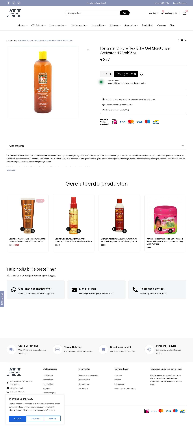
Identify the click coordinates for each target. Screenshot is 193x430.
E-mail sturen (87, 288)
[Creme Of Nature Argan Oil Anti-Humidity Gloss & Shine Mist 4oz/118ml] (73, 215)
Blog (172, 25)
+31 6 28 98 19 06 (161, 3)
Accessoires (130, 25)
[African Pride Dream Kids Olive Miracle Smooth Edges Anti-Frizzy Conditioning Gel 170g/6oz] (165, 215)
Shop (15, 40)
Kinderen (114, 25)
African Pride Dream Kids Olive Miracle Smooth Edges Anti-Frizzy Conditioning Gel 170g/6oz (165, 241)
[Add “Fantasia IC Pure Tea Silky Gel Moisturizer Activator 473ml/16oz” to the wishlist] (171, 74)
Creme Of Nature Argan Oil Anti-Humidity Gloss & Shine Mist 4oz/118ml (73, 239)
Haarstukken (98, 25)
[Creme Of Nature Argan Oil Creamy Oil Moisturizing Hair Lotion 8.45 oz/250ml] (119, 215)
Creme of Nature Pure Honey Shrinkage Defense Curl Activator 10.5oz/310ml (27, 239)
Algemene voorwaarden (89, 375)
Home (9, 40)
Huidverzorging (78, 25)
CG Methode (37, 25)
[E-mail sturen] (74, 289)
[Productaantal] (111, 74)
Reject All (35, 419)
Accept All (52, 419)
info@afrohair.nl (179, 3)
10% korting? (2, 299)
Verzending (83, 388)
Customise (17, 419)
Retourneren (84, 384)
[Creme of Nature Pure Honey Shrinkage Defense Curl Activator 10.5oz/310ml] (28, 215)
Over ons (161, 25)
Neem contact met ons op (125, 388)
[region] (34, 411)
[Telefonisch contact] (135, 289)
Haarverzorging (57, 25)
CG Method (48, 375)
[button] (168, 13)
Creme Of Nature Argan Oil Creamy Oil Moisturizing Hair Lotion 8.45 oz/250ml (119, 239)
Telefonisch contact (152, 288)
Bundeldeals (147, 25)
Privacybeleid (84, 379)
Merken (21, 25)
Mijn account (119, 384)
